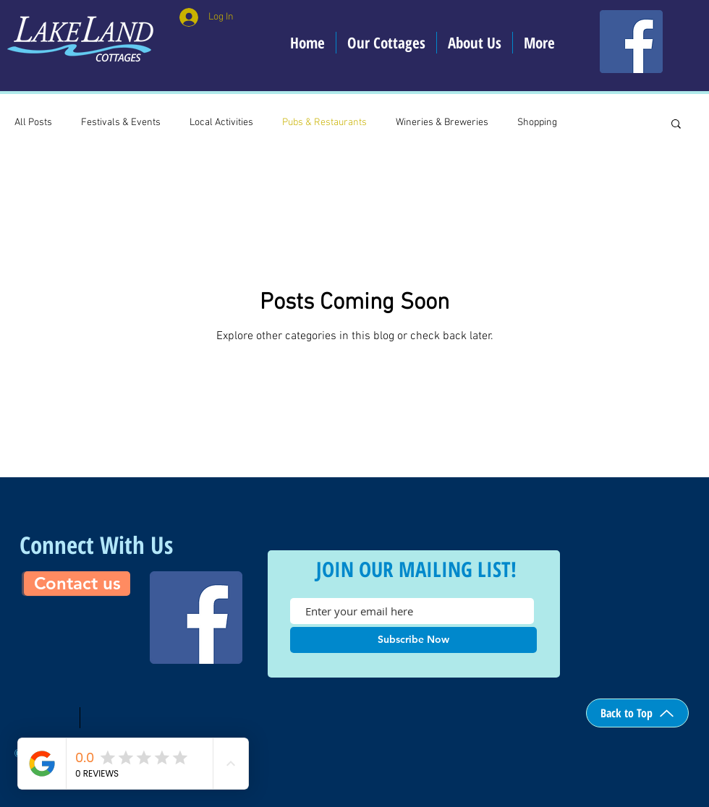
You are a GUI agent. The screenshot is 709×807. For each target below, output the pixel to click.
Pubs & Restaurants (324, 122)
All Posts (33, 122)
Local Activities (221, 122)
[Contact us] (77, 583)
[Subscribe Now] (413, 640)
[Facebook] (631, 41)
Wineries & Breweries (442, 122)
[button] (676, 124)
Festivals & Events (121, 122)
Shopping (537, 122)
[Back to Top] (637, 713)
